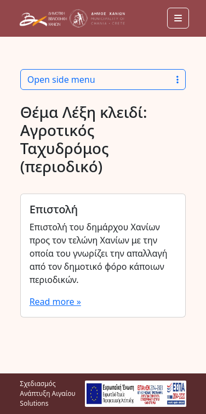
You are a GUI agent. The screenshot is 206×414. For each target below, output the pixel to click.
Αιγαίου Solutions (47, 398)
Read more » (55, 302)
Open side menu (103, 79)
